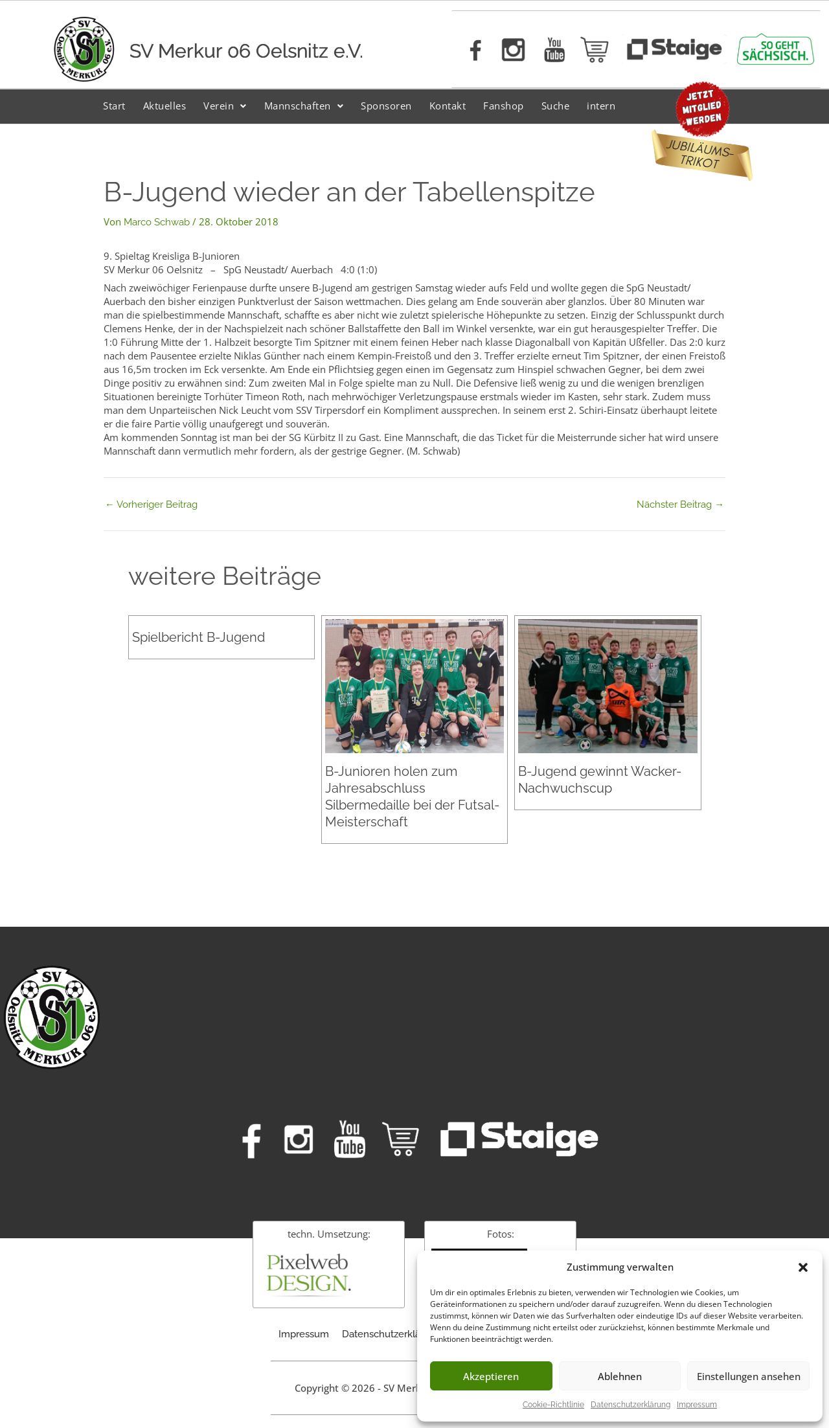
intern (601, 105)
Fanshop (503, 105)
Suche (555, 105)
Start (114, 105)
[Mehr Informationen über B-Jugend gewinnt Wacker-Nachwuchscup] (607, 686)
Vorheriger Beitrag (151, 505)
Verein (225, 105)
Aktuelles (165, 105)
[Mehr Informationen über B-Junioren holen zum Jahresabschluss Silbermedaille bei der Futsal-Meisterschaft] (414, 686)
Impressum (697, 1404)
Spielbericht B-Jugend (198, 637)
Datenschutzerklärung (630, 1404)
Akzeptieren (491, 1376)
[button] (803, 1267)
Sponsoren (386, 105)
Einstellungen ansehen (749, 1376)
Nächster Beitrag (680, 505)
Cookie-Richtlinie (553, 1404)
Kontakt (447, 105)
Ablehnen (620, 1376)
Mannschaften (304, 105)
